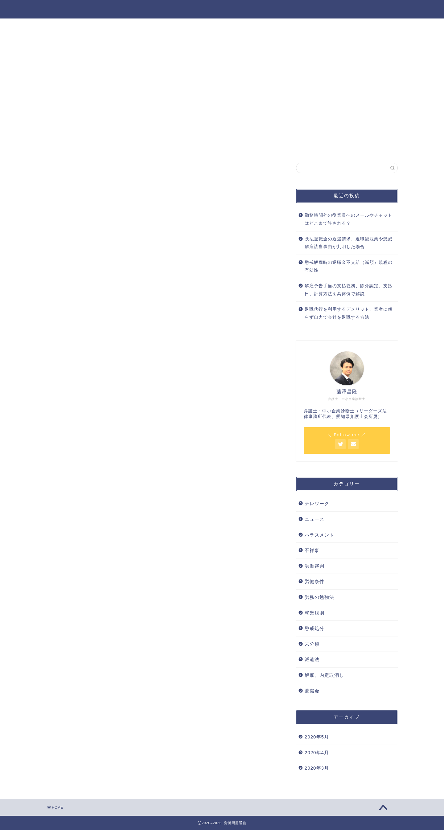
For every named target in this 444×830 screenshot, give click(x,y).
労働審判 (314, 566)
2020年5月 (317, 736)
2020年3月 (317, 768)
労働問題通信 (222, 9)
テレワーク (317, 503)
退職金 (312, 690)
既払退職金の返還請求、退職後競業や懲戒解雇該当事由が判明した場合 (349, 243)
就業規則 (314, 612)
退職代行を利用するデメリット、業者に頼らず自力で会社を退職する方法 (349, 313)
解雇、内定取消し (324, 675)
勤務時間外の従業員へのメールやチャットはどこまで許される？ (349, 219)
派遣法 (312, 659)
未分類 (312, 644)
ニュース (314, 519)
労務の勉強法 (319, 597)
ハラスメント (319, 535)
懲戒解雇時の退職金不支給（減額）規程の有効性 (349, 266)
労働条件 (314, 581)
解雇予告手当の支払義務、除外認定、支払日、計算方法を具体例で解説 (349, 290)
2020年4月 (317, 752)
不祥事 (312, 550)
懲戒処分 (314, 628)
